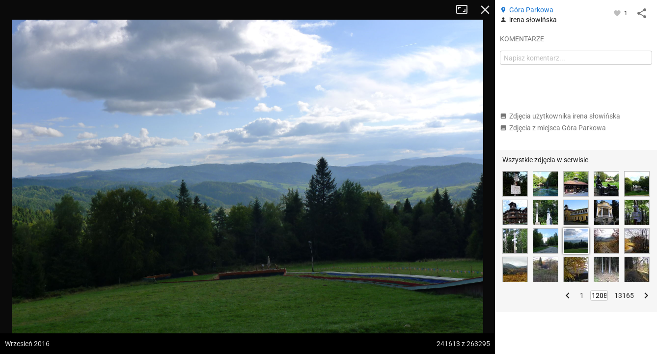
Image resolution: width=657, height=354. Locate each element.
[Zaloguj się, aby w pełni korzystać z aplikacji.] (618, 13)
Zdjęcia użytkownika (560, 116)
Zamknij (485, 10)
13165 (624, 295)
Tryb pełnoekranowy (465, 10)
